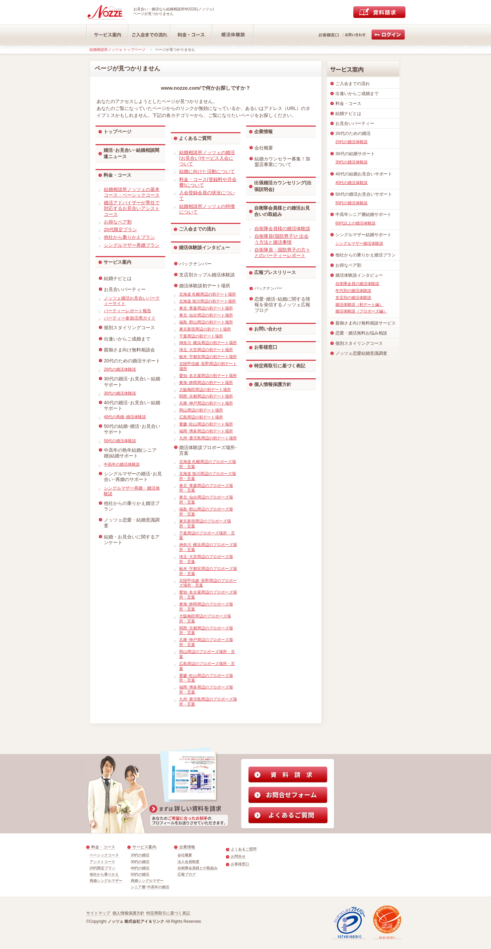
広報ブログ (186, 874)
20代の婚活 (140, 855)
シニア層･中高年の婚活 (150, 887)
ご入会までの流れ (197, 229)
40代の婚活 (140, 868)
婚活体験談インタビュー (204, 247)
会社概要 (184, 855)
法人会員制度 (188, 862)
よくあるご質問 (195, 138)
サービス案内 (117, 262)
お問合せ (238, 856)
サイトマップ (98, 913)
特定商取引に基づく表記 (279, 365)
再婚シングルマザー (106, 881)
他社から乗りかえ (104, 874)
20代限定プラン (103, 868)
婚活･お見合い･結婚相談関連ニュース (131, 153)
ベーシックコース (104, 855)
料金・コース (117, 175)
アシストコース (102, 862)
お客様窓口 (265, 347)
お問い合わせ (268, 329)
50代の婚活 (140, 874)
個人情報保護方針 (272, 384)
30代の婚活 (140, 862)
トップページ (117, 131)
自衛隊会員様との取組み (197, 868)
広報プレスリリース (275, 272)
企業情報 (263, 131)
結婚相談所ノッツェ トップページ (117, 49)
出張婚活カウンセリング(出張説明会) (283, 186)
